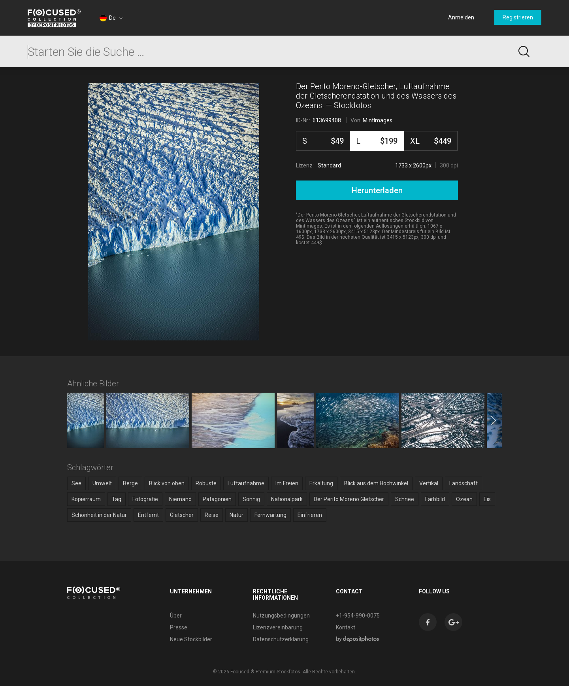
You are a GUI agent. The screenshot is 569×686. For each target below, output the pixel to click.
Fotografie (145, 499)
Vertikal (428, 483)
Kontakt (345, 627)
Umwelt (102, 483)
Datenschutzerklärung (281, 639)
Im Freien (286, 483)
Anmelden (461, 17)
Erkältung (321, 483)
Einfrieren (310, 515)
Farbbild (435, 499)
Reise (212, 515)
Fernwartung (270, 515)
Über (176, 615)
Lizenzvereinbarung (278, 627)
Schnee (404, 499)
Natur (236, 515)
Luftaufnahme (246, 483)
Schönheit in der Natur (99, 515)
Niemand (180, 499)
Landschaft (463, 483)
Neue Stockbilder (191, 639)
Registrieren (518, 17)
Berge (130, 483)
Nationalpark (287, 499)
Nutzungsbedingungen (281, 615)
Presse (178, 627)
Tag (116, 499)
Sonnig (251, 499)
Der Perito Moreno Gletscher (349, 499)
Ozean (464, 499)
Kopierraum (86, 499)
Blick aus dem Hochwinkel (376, 483)
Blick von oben (167, 483)
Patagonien (217, 499)
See (76, 483)
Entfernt (148, 515)
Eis (487, 499)
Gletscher (182, 515)
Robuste (206, 483)
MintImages (377, 120)
